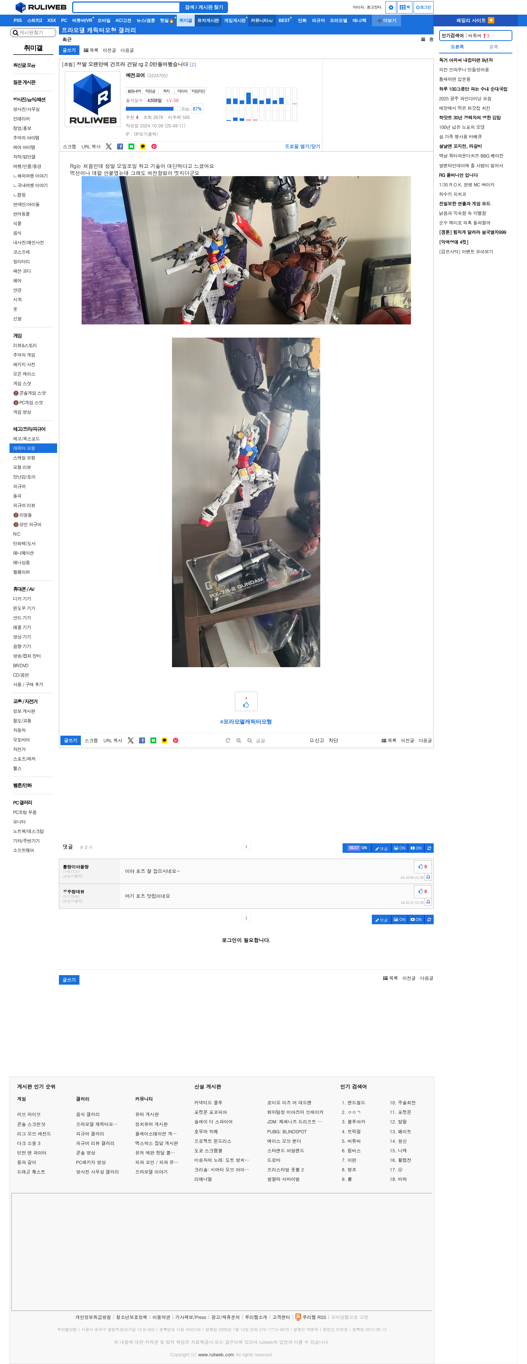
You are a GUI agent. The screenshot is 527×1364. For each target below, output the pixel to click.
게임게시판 (235, 20)
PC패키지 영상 (91, 1162)
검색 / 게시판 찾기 (204, 7)
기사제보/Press (190, 1317)
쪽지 (166, 91)
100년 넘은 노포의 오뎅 (462, 127)
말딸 (402, 1122)
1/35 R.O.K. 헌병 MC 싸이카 (466, 184)
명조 (351, 1169)
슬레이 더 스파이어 (213, 1122)
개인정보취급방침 (93, 1317)
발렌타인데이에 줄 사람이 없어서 (471, 165)
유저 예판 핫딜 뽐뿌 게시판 (162, 1152)
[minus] (249, 741)
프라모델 (338, 20)
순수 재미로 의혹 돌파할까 (464, 222)
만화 (302, 20)
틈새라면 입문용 (455, 79)
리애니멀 (203, 1179)
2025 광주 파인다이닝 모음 (465, 98)
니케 (402, 1150)
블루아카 (356, 1122)
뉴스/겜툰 (146, 20)
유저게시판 (208, 20)
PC (64, 20)
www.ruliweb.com (216, 1354)
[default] (227, 741)
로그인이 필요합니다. (246, 940)
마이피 (358, 7)
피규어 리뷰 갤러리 (95, 1143)
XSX (51, 20)
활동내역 (134, 91)
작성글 (150, 91)
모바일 (103, 20)
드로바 (274, 1160)
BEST (284, 20)
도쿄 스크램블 (208, 1150)
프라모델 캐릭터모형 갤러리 (98, 30)
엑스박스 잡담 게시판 (156, 1143)
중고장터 (374, 7)
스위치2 (34, 20)
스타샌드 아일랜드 (285, 1150)
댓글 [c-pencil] (381, 848)
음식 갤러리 (88, 1114)
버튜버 (465, 35)
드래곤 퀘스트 (31, 1171)
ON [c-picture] (399, 848)
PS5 (18, 20)
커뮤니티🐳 (262, 20)
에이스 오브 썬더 (284, 1141)
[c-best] (357, 848)
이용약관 (161, 1317)
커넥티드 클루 (208, 1102)
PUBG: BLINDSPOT (287, 1131)
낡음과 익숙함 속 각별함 (462, 213)
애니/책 (359, 20)
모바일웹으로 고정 (349, 1317)
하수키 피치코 (452, 194)
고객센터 (281, 1317)
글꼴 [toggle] (260, 740)
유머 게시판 (147, 1114)
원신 (402, 1141)
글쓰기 (69, 50)
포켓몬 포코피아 (210, 1112)
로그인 (423, 7)
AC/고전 (123, 20)
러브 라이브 (29, 1114)
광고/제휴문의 (225, 1317)
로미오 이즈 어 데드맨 (289, 1102)
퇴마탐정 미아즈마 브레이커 (295, 1112)
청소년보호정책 (131, 1317)
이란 (351, 1160)
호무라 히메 (206, 1131)
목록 (91, 50)
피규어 (318, 20)
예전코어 (135, 75)
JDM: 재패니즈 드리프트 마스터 (296, 1122)
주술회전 (407, 1102)
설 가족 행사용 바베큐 (460, 136)
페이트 (404, 1131)
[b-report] (317, 740)
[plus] (238, 741)
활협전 (404, 1160)
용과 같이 (27, 1162)
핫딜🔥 (167, 20)
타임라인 (198, 91)
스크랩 (69, 146)
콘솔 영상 (86, 1152)
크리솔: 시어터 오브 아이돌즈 (223, 1169)
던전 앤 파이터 (32, 1152)
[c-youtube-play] (416, 848)
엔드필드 (356, 1102)
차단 (333, 740)
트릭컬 (354, 1131)
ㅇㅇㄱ (354, 1112)
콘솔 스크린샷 (31, 1124)
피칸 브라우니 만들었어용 (464, 69)
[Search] (126, 7)
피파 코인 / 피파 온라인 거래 (164, 1162)
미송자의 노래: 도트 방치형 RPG (223, 1160)
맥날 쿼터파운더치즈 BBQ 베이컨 (471, 155)
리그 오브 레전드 (34, 1133)
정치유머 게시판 (151, 1124)
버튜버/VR (82, 20)
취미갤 (185, 20)
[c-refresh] (429, 848)
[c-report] (428, 877)
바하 (402, 1179)
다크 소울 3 (29, 1143)
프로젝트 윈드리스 (212, 1141)
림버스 (354, 1150)
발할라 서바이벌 (283, 1179)
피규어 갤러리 (90, 1133)
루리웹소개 (256, 1317)
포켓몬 (404, 1112)
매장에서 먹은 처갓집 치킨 (464, 108)
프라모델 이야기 (151, 1171)
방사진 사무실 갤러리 (97, 1171)
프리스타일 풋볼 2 (285, 1169)
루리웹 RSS (314, 1317)
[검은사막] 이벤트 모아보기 (466, 251)
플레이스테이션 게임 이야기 (163, 1133)
